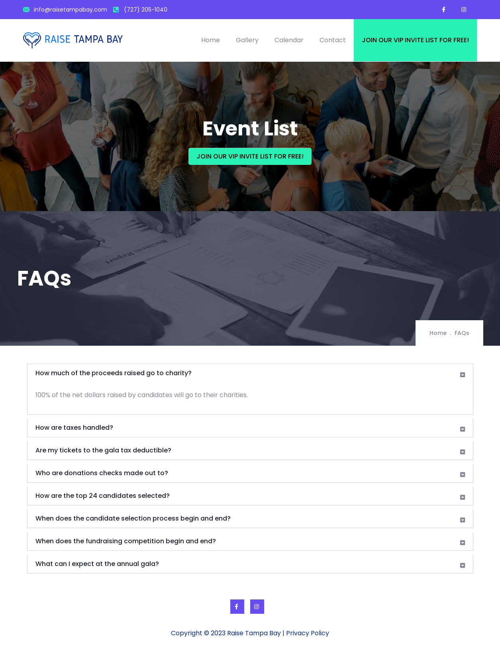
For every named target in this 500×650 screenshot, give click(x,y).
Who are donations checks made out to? (101, 473)
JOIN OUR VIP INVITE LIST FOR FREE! (250, 156)
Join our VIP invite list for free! (415, 40)
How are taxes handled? (74, 427)
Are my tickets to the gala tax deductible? (103, 450)
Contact (333, 40)
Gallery (247, 40)
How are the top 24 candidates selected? (102, 495)
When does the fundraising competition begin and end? (125, 541)
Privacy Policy (307, 633)
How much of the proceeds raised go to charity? (113, 373)
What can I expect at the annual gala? (97, 563)
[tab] (250, 373)
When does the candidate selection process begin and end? (133, 518)
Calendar (289, 40)
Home (210, 40)
